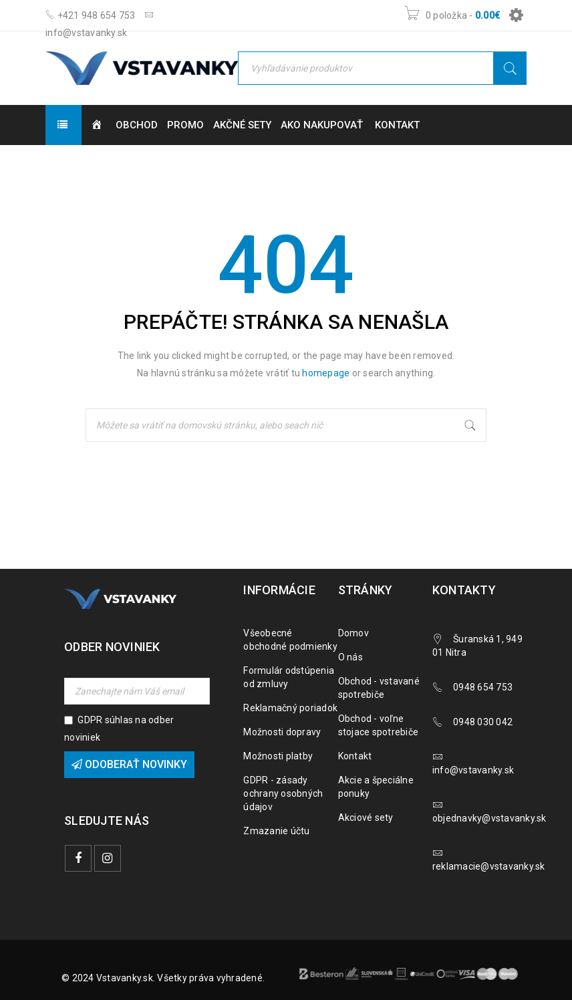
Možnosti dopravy (282, 732)
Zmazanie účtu (276, 831)
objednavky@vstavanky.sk (489, 818)
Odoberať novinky (129, 764)
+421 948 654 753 (90, 15)
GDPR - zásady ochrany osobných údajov (283, 793)
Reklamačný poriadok (290, 708)
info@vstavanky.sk (473, 770)
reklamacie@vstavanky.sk (488, 866)
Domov (353, 633)
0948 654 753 (483, 687)
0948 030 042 (483, 722)
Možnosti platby (278, 756)
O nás (350, 657)
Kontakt (355, 756)
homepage (325, 373)
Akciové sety (366, 817)
